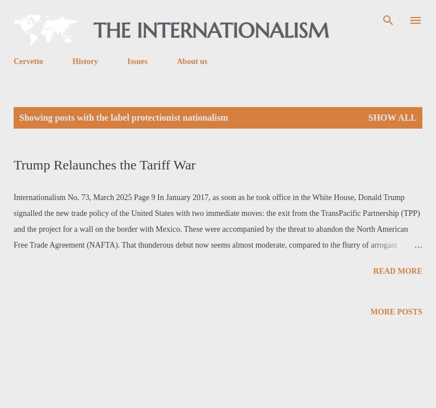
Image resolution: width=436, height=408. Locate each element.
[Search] (388, 20)
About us (192, 61)
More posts (396, 312)
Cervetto (28, 61)
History (85, 61)
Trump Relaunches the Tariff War (105, 165)
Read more (397, 271)
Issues (137, 61)
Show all (392, 117)
